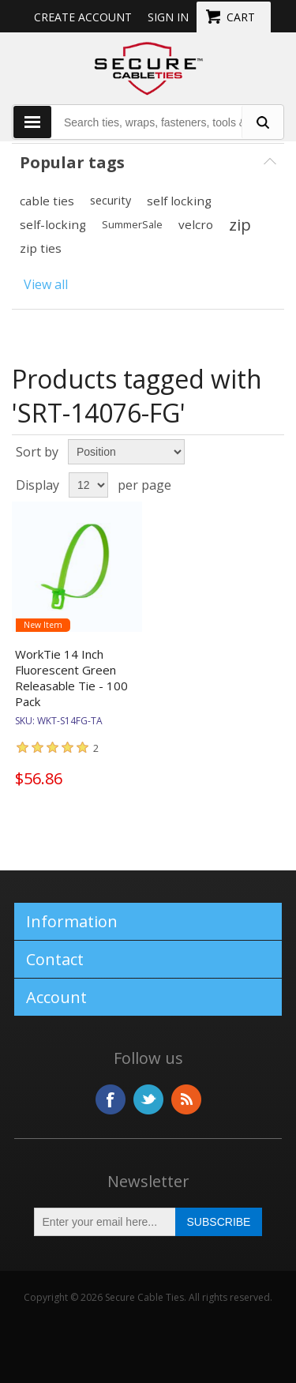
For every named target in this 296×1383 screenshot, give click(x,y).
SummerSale (132, 224)
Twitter (148, 1099)
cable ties (47, 201)
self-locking (53, 224)
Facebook (111, 1099)
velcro (195, 224)
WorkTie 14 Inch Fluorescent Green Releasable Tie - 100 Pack (71, 677)
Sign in (168, 16)
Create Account (83, 16)
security (110, 200)
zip (240, 224)
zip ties (41, 248)
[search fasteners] (262, 122)
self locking (179, 201)
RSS (186, 1099)
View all (46, 284)
